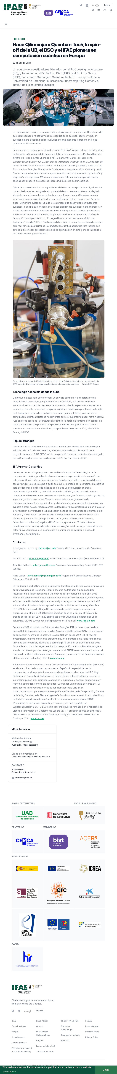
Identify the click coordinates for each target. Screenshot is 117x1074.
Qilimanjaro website (22, 741)
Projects (40, 1040)
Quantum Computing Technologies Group (31, 756)
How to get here (19, 1043)
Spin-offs (65, 1040)
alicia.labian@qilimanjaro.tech (44, 575)
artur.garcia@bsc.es (44, 565)
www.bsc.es (37, 718)
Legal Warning (91, 1026)
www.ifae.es (57, 658)
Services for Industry (70, 1035)
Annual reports (18, 1037)
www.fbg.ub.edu (86, 620)
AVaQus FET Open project (25, 745)
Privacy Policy (91, 1037)
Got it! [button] (106, 1070)
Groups (39, 1026)
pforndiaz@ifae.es (39, 558)
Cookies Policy (92, 1032)
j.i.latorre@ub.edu (46, 548)
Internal (39, 1011)
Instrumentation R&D (45, 1046)
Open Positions (19, 1026)
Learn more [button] (9, 1071)
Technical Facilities (45, 1051)
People (15, 1032)
